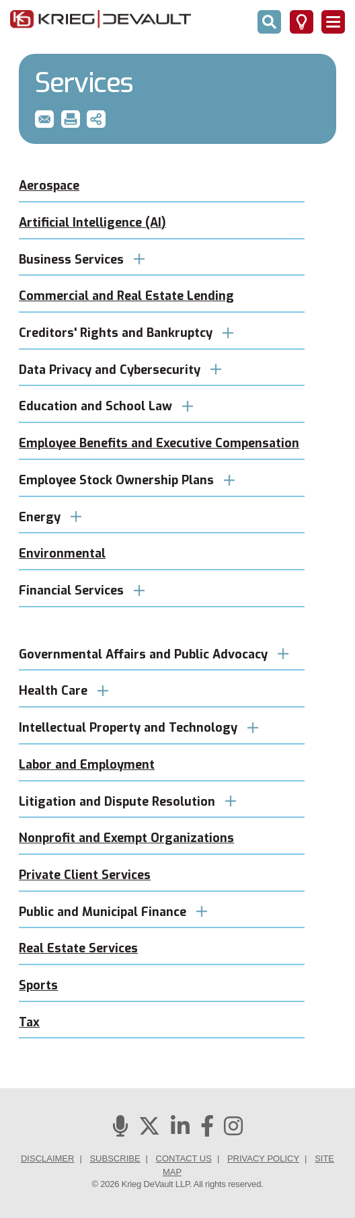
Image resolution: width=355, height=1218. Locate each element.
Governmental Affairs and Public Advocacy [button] (153, 654)
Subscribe (114, 1158)
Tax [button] (29, 1022)
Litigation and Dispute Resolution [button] (127, 802)
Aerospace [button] (49, 186)
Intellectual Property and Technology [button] (138, 728)
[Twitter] (149, 1130)
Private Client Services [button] (85, 875)
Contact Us (184, 1158)
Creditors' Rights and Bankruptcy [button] (126, 333)
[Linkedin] (180, 1130)
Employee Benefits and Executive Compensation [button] (159, 443)
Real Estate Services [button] (78, 948)
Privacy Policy (263, 1158)
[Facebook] (207, 1130)
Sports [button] (38, 985)
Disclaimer (47, 1158)
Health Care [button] (63, 691)
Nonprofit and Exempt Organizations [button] (126, 838)
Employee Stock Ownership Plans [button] (127, 480)
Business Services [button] (82, 260)
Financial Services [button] (82, 590)
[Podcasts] (120, 1130)
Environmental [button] (62, 553)
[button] (44, 119)
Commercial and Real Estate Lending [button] (126, 296)
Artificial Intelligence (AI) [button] (92, 223)
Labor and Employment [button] (87, 765)
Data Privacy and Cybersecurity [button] (120, 370)
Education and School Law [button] (106, 406)
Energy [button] (50, 517)
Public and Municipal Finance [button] (113, 912)
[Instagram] (233, 1130)
